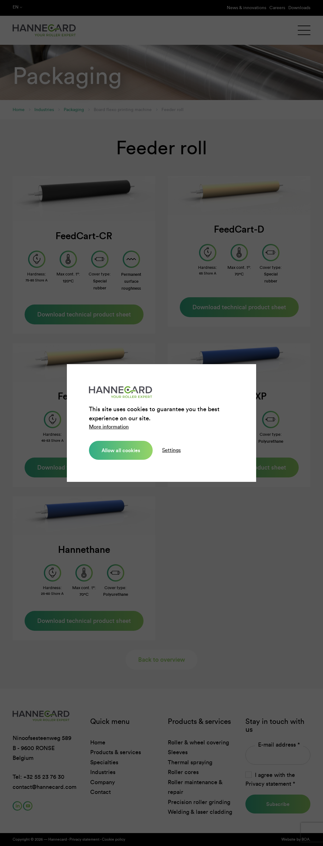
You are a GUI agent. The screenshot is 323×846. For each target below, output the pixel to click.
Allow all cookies (121, 450)
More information (109, 427)
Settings (171, 450)
